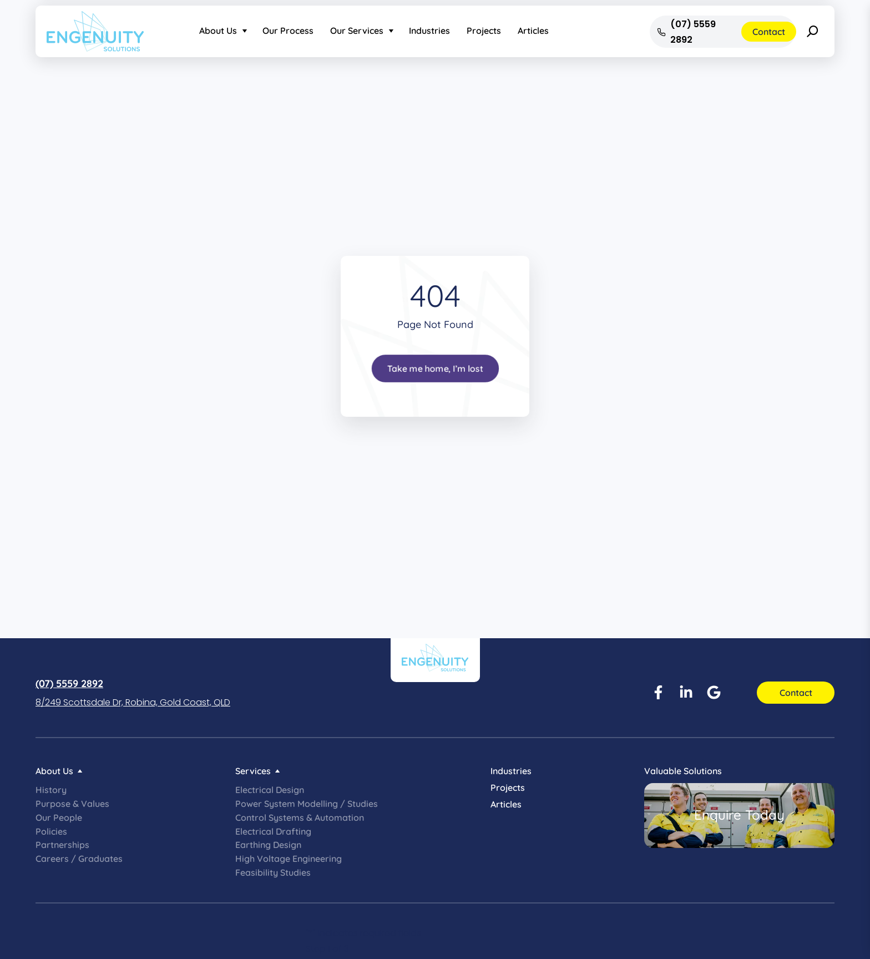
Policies (51, 831)
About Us (218, 30)
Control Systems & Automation (299, 817)
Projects (484, 30)
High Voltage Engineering (288, 858)
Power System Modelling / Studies (306, 803)
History (51, 789)
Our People (59, 817)
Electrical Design (269, 789)
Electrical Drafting (273, 831)
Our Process (287, 30)
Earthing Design (268, 844)
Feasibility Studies (273, 872)
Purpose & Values (72, 803)
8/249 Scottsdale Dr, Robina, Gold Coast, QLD (133, 702)
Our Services (356, 30)
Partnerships (62, 844)
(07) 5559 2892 (69, 683)
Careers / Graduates (79, 858)
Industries (429, 30)
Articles (533, 30)
